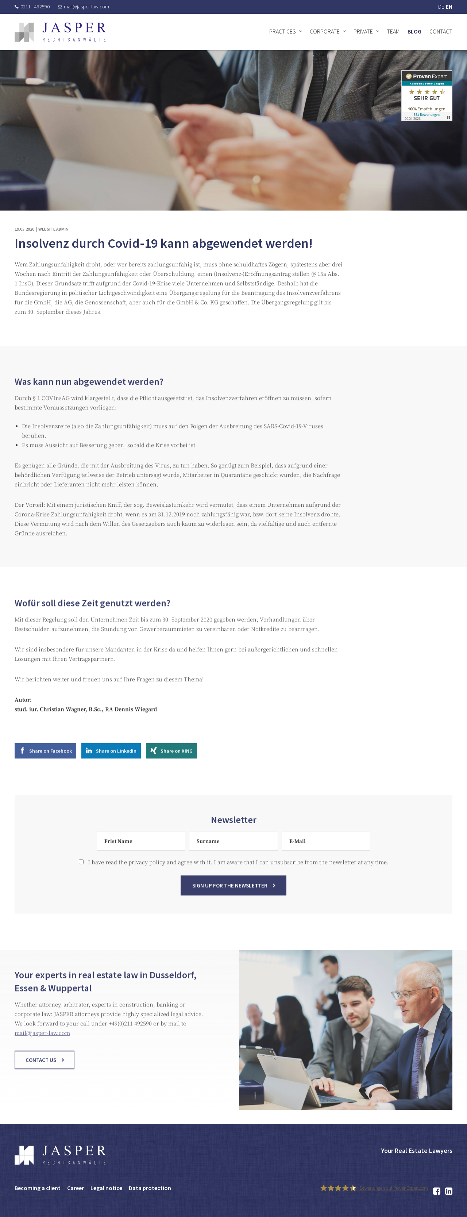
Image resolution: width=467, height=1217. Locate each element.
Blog (414, 31)
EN (449, 6)
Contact (440, 31)
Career (75, 1188)
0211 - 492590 (32, 6)
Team (393, 31)
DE (441, 6)
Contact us (41, 1066)
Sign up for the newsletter (229, 891)
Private (363, 31)
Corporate (325, 31)
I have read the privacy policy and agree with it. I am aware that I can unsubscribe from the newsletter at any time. (234, 868)
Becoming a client (38, 1188)
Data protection (150, 1188)
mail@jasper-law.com (83, 6)
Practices (282, 31)
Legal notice (106, 1188)
